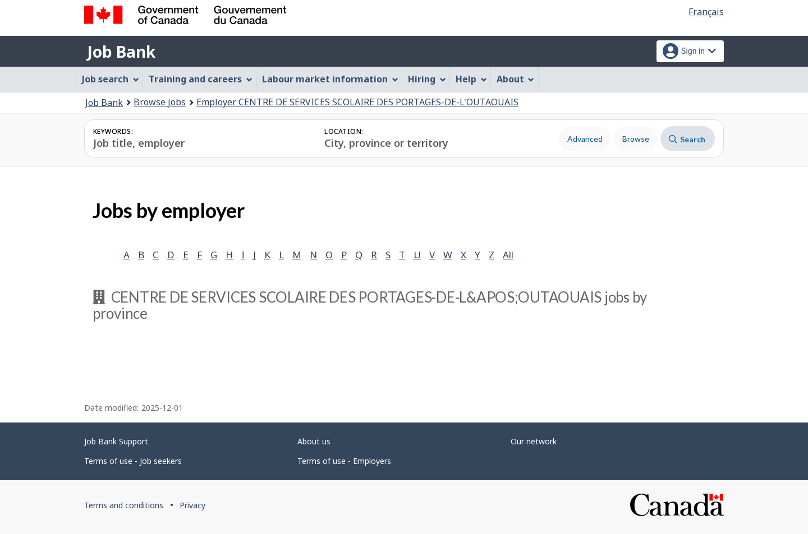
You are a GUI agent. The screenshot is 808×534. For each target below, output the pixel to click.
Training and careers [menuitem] (200, 79)
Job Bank (121, 51)
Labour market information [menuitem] (330, 79)
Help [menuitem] (471, 79)
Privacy (192, 505)
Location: (343, 131)
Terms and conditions (123, 505)
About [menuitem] (516, 79)
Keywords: (113, 131)
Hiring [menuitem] (427, 79)
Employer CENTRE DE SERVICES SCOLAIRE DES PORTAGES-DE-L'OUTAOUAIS (357, 102)
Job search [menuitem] (110, 79)
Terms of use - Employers (344, 461)
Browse (635, 138)
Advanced (585, 138)
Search (687, 139)
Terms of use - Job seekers (133, 461)
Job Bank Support (116, 441)
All (508, 254)
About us (313, 441)
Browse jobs (160, 102)
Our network (534, 441)
